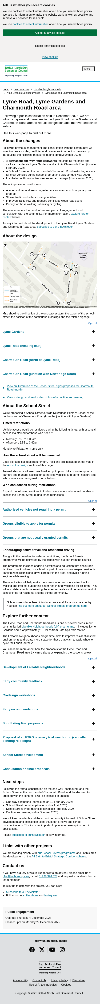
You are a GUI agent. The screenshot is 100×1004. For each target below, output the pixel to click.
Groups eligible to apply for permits (29, 523)
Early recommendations (21, 709)
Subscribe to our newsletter (22, 892)
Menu (87, 68)
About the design (17, 465)
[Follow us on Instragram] (62, 950)
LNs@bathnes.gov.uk (16, 876)
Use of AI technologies (43, 984)
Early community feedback (23, 681)
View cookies (50, 56)
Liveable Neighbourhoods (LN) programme (47, 626)
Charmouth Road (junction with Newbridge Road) (39, 374)
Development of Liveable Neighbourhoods (34, 667)
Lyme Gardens (13, 332)
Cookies (66, 984)
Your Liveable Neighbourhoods (23, 92)
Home (6, 89)
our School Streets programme (57, 853)
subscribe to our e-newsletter (55, 226)
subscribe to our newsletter (28, 834)
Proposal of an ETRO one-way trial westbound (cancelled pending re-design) (46, 739)
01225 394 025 (48, 876)
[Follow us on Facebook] (32, 950)
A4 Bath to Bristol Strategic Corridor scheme (58, 856)
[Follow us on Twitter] (42, 950)
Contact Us (39, 980)
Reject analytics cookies (50, 45)
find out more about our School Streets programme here (52, 605)
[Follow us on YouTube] (52, 950)
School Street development (23, 755)
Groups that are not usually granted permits (36, 537)
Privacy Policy (59, 980)
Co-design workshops (19, 695)
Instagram (50, 895)
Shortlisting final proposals (23, 723)
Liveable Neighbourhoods (47, 89)
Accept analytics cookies (50, 32)
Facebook (32, 895)
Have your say (21, 89)
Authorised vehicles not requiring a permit (34, 509)
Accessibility (20, 980)
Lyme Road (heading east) (22, 346)
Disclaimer (78, 980)
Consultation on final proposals (26, 769)
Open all (92, 323)
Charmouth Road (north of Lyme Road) (31, 360)
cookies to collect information (30, 24)
